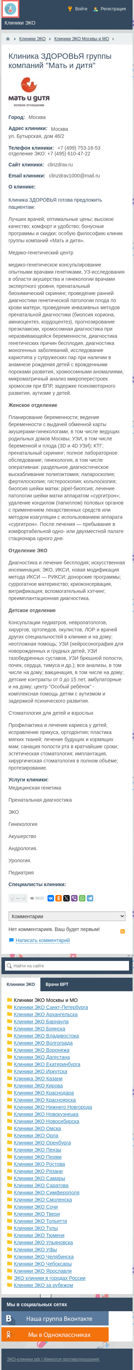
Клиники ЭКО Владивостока (46, 1036)
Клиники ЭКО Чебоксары (43, 1264)
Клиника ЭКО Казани (38, 1078)
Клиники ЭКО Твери (37, 1214)
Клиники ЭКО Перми (37, 1157)
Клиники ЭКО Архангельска (46, 1014)
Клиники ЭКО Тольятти (40, 1221)
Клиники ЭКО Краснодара (44, 1093)
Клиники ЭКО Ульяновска (43, 1242)
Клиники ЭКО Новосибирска (46, 1121)
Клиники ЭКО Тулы (36, 1228)
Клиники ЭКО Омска (37, 1128)
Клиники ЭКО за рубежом (43, 1285)
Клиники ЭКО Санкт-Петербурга (51, 1007)
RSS (122, 931)
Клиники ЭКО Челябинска (44, 1257)
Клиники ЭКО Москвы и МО (46, 1000)
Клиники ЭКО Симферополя (47, 1192)
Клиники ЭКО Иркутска (40, 1071)
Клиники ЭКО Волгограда (43, 1043)
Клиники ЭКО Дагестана (42, 1057)
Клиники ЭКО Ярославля (43, 1271)
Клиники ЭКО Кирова (38, 1086)
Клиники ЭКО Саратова (41, 1185)
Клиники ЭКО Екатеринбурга (47, 1064)
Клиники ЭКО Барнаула (41, 1021)
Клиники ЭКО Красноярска (45, 1100)
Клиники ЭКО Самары (39, 1178)
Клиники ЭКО (21, 984)
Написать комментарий (43, 940)
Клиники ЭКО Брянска (39, 1029)
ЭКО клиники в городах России (50, 1278)
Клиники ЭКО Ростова (39, 1164)
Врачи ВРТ (57, 984)
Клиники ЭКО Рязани (38, 1171)
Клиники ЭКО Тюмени (39, 1235)
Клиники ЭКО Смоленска (43, 1200)
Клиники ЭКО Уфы (35, 1249)
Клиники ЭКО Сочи (36, 1207)
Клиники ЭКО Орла (36, 1135)
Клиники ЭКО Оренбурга (42, 1143)
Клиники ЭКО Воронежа (42, 1050)
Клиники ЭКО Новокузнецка (46, 1114)
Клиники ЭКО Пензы (37, 1150)
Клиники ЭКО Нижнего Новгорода (53, 1107)
